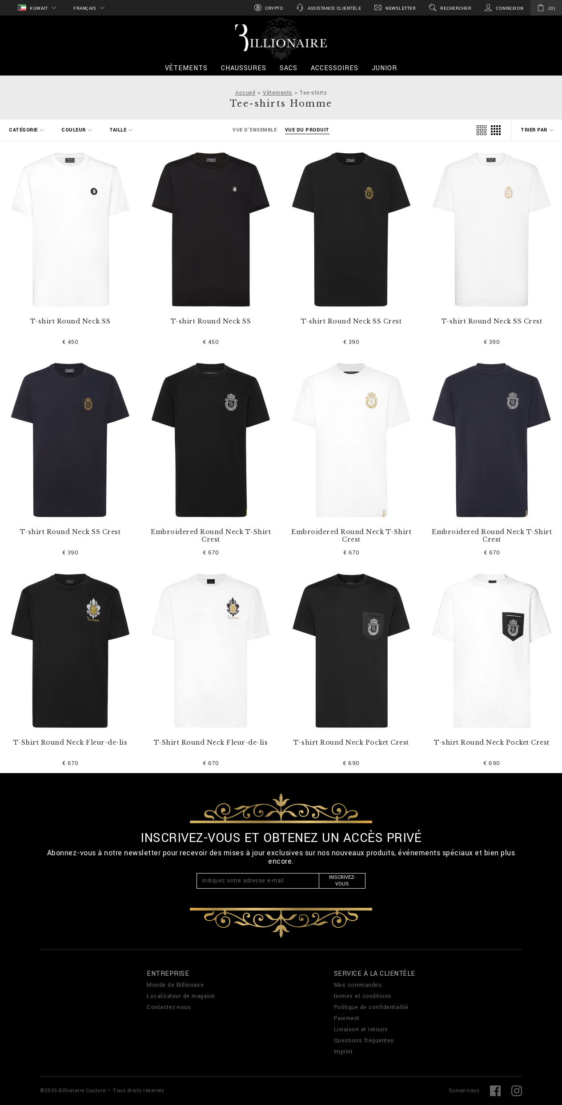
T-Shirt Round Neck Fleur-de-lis (70, 742)
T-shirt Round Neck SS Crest (351, 321)
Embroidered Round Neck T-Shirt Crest (211, 535)
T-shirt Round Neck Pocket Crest (351, 742)
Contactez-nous (169, 1007)
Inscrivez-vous (342, 880)
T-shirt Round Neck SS (70, 321)
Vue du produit (307, 130)
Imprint (343, 1052)
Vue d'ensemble (255, 130)
